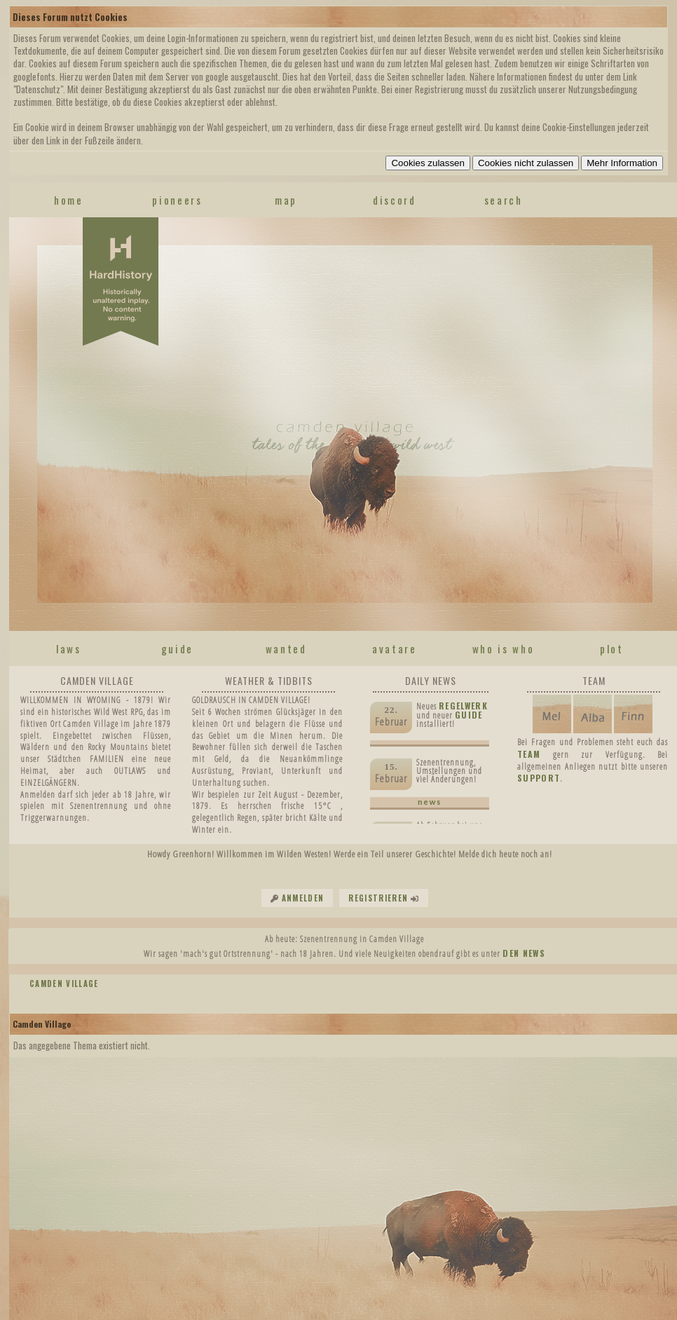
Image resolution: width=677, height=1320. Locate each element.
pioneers (177, 199)
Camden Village (64, 983)
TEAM (528, 754)
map (286, 199)
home (68, 199)
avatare (394, 648)
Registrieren (378, 898)
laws (68, 648)
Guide (469, 715)
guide (177, 648)
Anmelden (303, 898)
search (503, 199)
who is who (503, 648)
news (430, 802)
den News (523, 953)
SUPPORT (538, 778)
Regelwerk (463, 706)
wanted (286, 648)
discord (394, 199)
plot (612, 648)
